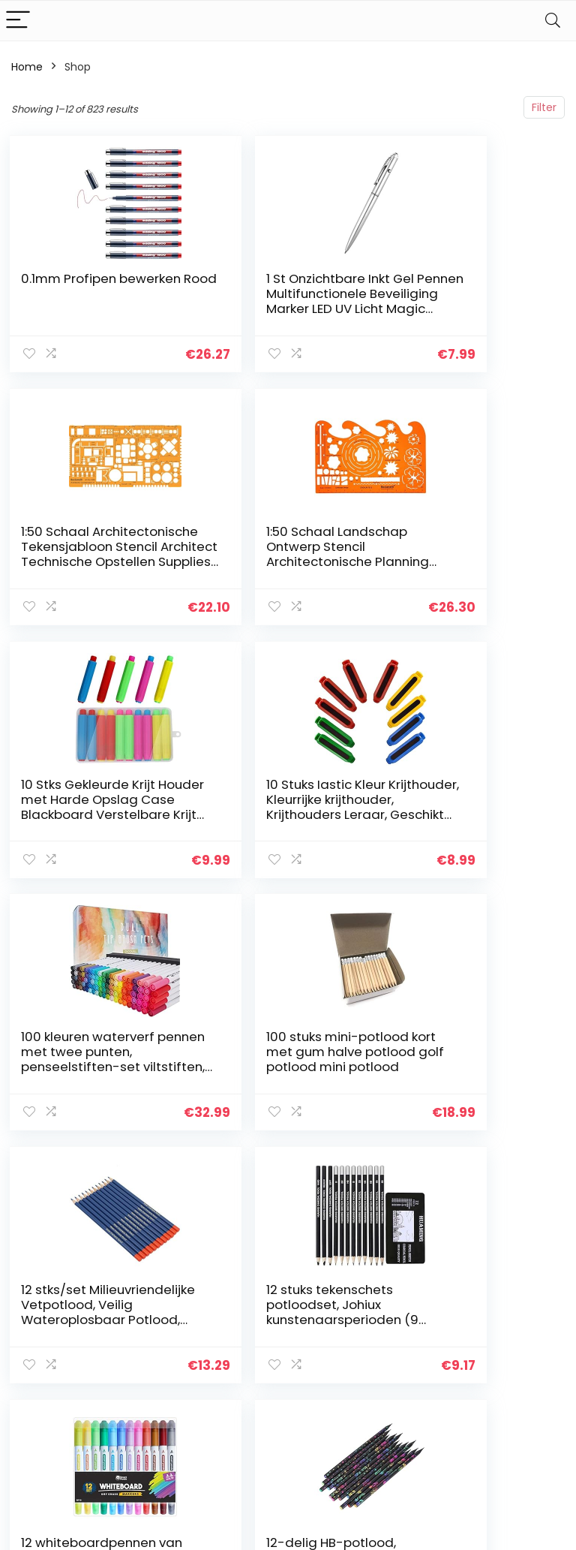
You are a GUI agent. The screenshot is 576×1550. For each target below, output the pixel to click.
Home (27, 66)
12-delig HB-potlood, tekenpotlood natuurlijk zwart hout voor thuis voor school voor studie (470, 1054)
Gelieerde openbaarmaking (527, 1360)
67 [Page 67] (310, 1157)
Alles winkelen (427, 1318)
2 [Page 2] (209, 1157)
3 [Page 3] (234, 1157)
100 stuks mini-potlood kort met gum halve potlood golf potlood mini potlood (282, 797)
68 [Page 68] (338, 1157)
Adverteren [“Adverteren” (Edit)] (421, 1395)
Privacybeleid (516, 1297)
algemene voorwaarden (516, 1325)
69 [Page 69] (365, 1157)
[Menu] (18, 21)
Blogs (405, 1339)
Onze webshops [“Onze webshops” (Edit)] (418, 1367)
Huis (402, 1297)
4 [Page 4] (259, 1157)
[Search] (553, 21)
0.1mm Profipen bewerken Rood (71, 285)
